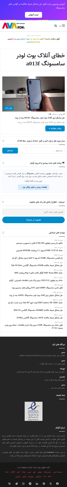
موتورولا (31, 471)
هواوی (40, 467)
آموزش (17, 471)
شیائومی (38, 471)
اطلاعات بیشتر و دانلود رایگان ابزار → (33, 182)
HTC (50, 471)
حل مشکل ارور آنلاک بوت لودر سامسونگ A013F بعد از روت (40, 112)
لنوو (34, 467)
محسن (62, 371)
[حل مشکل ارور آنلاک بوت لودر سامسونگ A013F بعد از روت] (33, 89)
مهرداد (62, 363)
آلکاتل (13, 467)
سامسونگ (47, 467)
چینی (29, 467)
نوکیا (23, 467)
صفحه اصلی (57, 467)
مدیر (63, 347)
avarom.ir (50, 447)
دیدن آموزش (33, 14)
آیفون (24, 471)
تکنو (18, 467)
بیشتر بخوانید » (55, 123)
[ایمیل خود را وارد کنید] (33, 207)
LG (44, 471)
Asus (7, 467)
